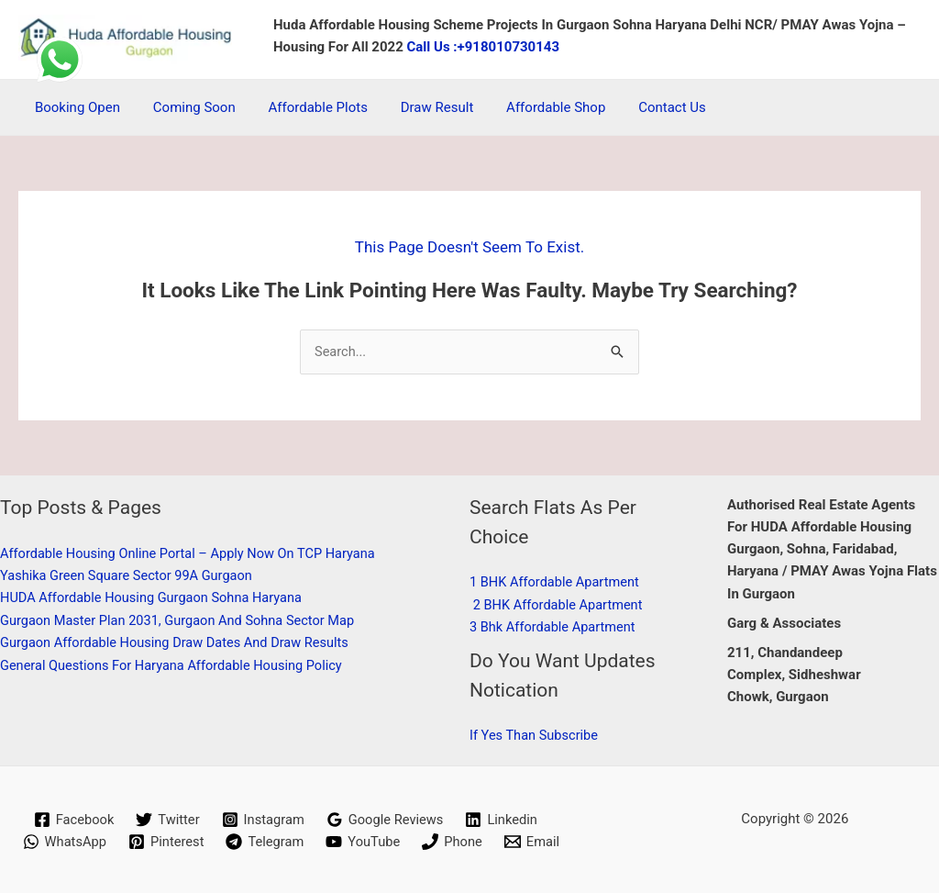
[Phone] (454, 841)
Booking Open (74, 107)
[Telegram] (265, 841)
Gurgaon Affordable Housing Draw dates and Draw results (179, 642)
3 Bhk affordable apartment (555, 627)
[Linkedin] (504, 818)
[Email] (535, 841)
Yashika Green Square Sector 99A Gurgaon (130, 575)
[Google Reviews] (386, 818)
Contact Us (643, 107)
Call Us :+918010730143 (483, 47)
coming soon (186, 107)
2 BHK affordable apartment (560, 605)
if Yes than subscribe (536, 735)
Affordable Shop (531, 107)
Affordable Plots (304, 107)
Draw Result (418, 107)
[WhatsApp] (62, 841)
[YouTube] (364, 841)
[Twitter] (166, 818)
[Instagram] (262, 818)
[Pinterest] (165, 841)
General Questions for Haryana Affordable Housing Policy (176, 664)
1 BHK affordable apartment (557, 583)
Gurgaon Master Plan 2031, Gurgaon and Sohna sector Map (182, 620)
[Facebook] (71, 818)
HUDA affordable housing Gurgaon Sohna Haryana (155, 598)
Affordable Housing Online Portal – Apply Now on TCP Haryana (193, 553)
